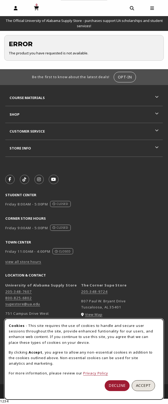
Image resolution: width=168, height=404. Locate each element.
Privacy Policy (95, 373)
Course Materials (27, 97)
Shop (15, 114)
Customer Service (27, 131)
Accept (143, 385)
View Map (94, 314)
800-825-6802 (18, 297)
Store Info (20, 148)
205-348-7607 (18, 291)
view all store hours (23, 261)
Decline (117, 385)
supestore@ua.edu (22, 304)
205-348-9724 (94, 291)
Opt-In (125, 76)
